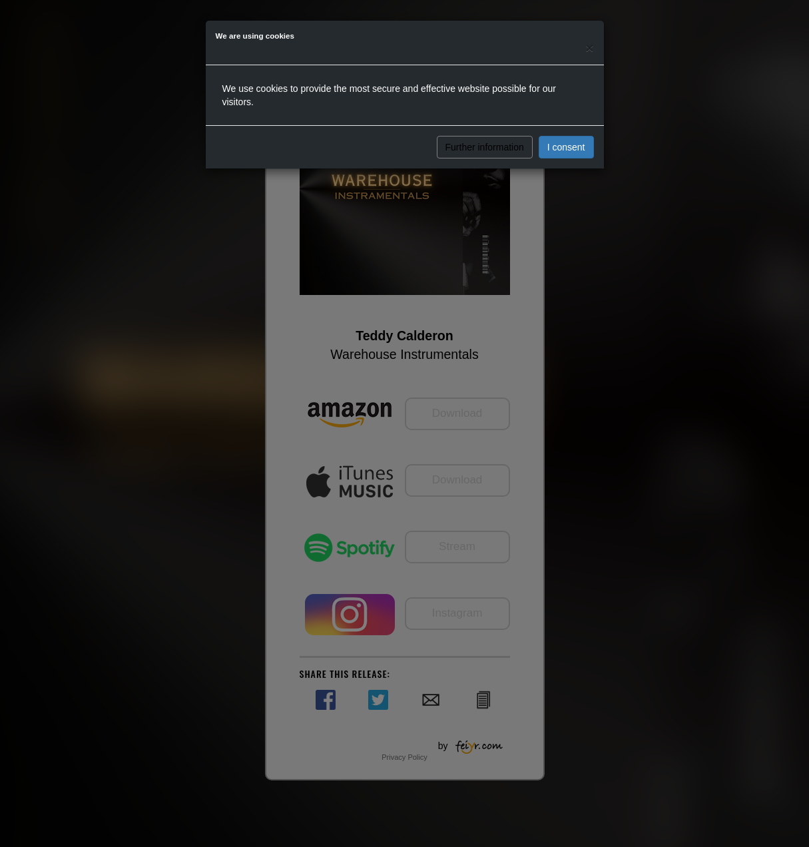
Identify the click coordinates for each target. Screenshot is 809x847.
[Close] (589, 48)
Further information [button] (484, 147)
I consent (566, 147)
